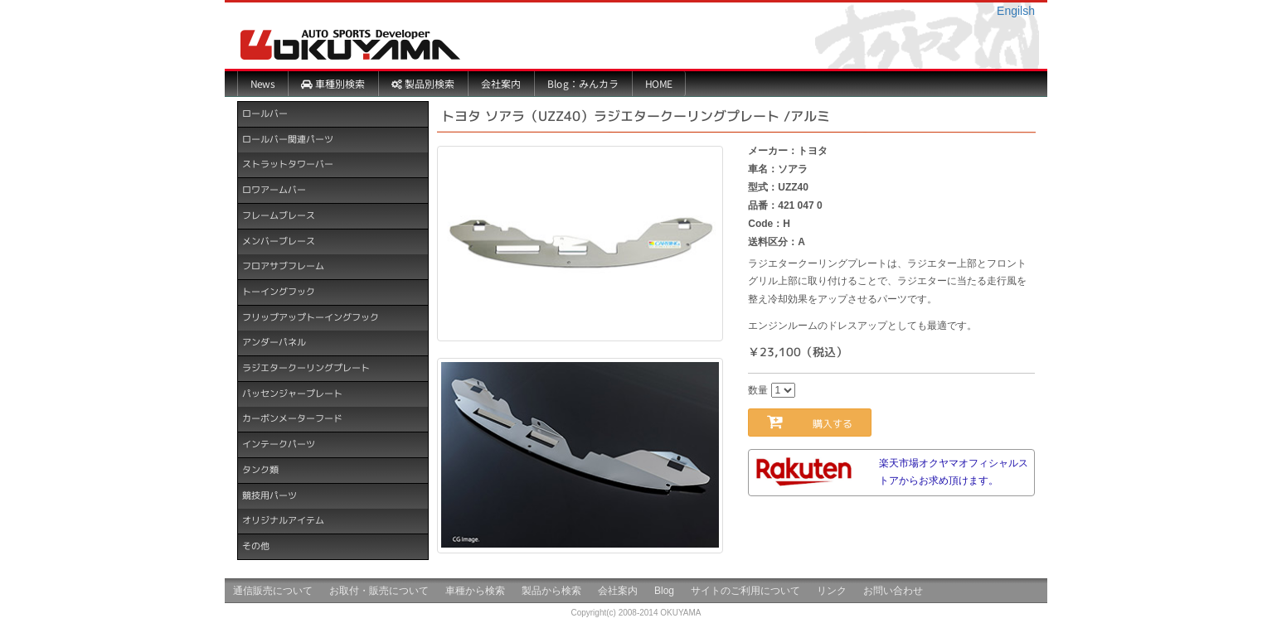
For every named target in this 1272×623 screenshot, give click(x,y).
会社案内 (501, 83)
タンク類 (260, 469)
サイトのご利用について (745, 590)
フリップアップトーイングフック (310, 317)
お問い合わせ (893, 590)
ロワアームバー (274, 189)
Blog (664, 590)
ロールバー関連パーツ (287, 139)
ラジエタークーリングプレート (306, 367)
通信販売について (273, 590)
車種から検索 (475, 590)
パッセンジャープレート (292, 393)
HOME (658, 83)
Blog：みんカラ (583, 83)
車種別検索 (333, 83)
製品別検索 (422, 83)
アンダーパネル (274, 342)
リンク (832, 590)
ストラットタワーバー (287, 164)
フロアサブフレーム (283, 266)
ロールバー (265, 113)
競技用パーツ (269, 494)
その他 (255, 546)
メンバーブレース (278, 240)
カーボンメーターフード (292, 418)
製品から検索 (551, 590)
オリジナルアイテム (283, 520)
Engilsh (1016, 10)
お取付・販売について (379, 590)
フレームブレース (278, 215)
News (262, 83)
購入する (819, 422)
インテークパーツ (278, 444)
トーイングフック (278, 291)
